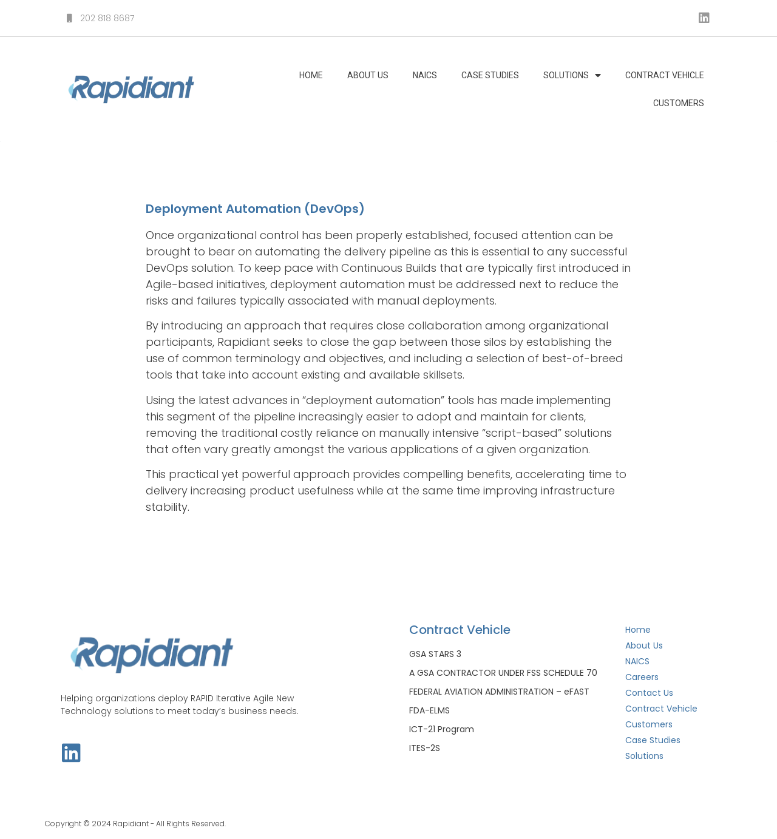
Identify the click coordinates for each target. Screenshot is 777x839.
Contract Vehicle (664, 75)
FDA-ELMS (429, 710)
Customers (678, 103)
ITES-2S (424, 748)
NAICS (425, 75)
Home (311, 75)
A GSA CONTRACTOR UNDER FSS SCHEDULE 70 (503, 673)
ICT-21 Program (441, 729)
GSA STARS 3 (435, 654)
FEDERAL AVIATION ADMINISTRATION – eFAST (499, 692)
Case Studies (490, 75)
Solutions (572, 75)
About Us (367, 75)
